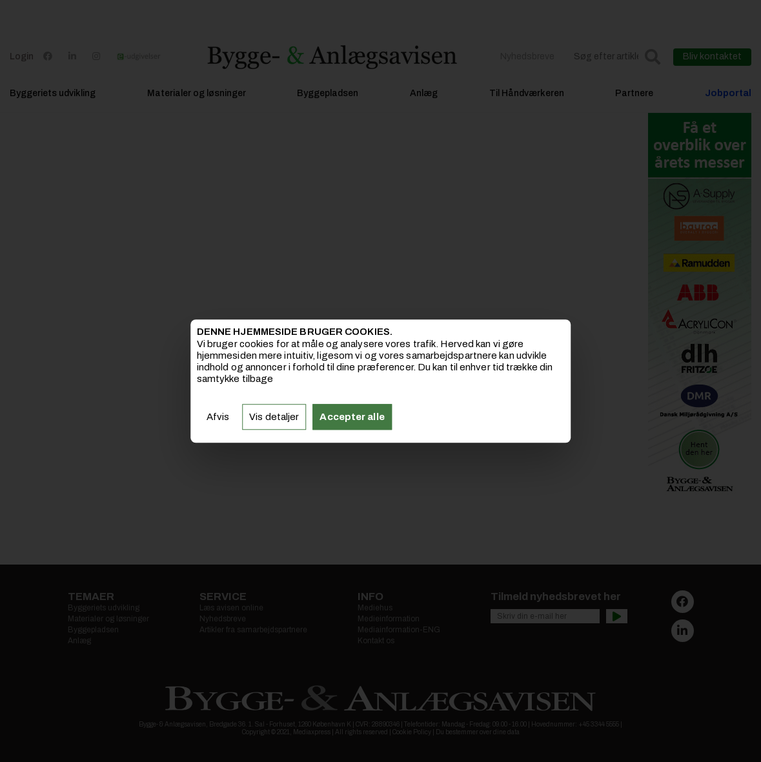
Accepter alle (352, 417)
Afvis (218, 417)
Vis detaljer (274, 417)
